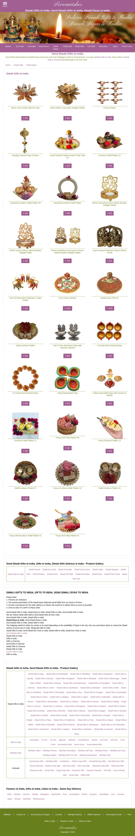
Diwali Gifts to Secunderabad (113, 725)
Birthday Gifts (15, 753)
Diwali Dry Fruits (49, 569)
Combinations (83, 740)
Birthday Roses (101, 750)
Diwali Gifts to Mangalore (75, 706)
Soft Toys (114, 740)
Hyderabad (55, 794)
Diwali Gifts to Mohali (36, 711)
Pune (65, 794)
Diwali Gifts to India (103, 57)
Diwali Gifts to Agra (36, 674)
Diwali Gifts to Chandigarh (99, 683)
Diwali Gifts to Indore (39, 697)
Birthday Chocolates (67, 750)
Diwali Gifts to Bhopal (52, 683)
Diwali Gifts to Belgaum (65, 678)
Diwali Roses (52, 574)
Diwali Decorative (82, 574)
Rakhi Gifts (85, 775)
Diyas (115, 46)
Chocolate (32, 46)
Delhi (9, 794)
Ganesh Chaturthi (94, 770)
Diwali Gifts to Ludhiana (52, 706)
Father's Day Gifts (79, 761)
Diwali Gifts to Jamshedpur (47, 702)
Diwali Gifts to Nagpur (97, 711)
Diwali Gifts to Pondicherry (64, 720)
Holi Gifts (107, 770)
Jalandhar (27, 799)
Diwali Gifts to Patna (43, 720)
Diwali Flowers (39, 574)
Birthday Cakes (34, 750)
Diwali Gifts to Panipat (101, 715)
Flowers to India (66, 821)
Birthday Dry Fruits (117, 750)
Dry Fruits (20, 46)
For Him (53, 740)
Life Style (91, 46)
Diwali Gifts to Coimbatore (67, 688)
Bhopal (17, 799)
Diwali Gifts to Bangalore (102, 674)
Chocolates (34, 740)
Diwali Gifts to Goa (74, 692)
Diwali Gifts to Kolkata (110, 702)
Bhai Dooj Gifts (117, 766)
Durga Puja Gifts (63, 770)
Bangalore (44, 794)
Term (129, 814)
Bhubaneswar (39, 799)
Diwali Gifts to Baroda (44, 678)
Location (58, 814)
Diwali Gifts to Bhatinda (86, 678)
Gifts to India (16, 742)
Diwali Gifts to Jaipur (79, 697)
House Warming (36, 766)
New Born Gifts (69, 766)
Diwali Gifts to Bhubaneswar (74, 683)
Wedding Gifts (51, 761)
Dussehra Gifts (78, 770)
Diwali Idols (79, 46)
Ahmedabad (74, 794)
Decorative (103, 46)
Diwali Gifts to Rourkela (45, 725)
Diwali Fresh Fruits (112, 574)
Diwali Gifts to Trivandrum (38, 729)
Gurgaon (93, 794)
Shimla (84, 794)
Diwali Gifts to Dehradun (90, 688)
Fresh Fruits (127, 46)
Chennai (26, 794)
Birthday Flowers (50, 750)
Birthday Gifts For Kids (68, 755)
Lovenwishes (67, 4)
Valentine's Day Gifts (100, 766)
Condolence (65, 761)
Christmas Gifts (36, 770)
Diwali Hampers (112, 569)
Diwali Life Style (66, 574)
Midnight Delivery (75, 814)
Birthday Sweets (49, 755)
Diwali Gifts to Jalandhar (100, 697)
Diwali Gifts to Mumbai (56, 711)
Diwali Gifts (67, 46)
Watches (72, 740)
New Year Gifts (84, 766)
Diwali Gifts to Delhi (111, 688)
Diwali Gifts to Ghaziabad (53, 692)
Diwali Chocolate (65, 569)
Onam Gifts (73, 775)
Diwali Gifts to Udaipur (60, 729)
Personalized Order (114, 814)
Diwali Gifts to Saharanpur (87, 725)
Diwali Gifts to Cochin (45, 688)
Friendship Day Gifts (97, 761)
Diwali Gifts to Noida (58, 715)
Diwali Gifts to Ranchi (66, 725)
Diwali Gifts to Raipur (104, 720)
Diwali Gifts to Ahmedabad (57, 674)
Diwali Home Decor (82, 569)
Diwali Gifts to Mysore (76, 711)
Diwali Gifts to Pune (86, 720)
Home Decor (43, 46)
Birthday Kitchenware (88, 755)
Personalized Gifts (94, 744)
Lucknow (120, 794)
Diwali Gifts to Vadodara (82, 729)
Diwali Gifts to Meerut (117, 706)
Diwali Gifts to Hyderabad (115, 692)
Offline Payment (93, 814)
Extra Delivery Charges (40, 814)
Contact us (21, 814)
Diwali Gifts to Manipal (97, 706)
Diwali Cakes (55, 47)
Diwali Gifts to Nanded (117, 711)
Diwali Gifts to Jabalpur (59, 697)
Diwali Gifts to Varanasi (103, 729)
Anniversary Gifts (36, 761)
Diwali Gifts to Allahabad (80, 674)
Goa (113, 794)
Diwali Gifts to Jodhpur (69, 702)
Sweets (8, 46)
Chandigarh (104, 794)
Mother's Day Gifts (53, 766)
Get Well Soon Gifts (116, 761)
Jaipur (9, 799)
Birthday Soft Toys (85, 750)
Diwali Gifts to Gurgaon (93, 692)
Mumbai (17, 794)
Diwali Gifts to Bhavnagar (108, 678)
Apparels (62, 740)
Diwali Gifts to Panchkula (79, 715)
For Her (44, 740)
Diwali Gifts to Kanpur (90, 702)
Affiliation (7, 814)
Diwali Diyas (97, 574)
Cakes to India (85, 821)
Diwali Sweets (34, 569)
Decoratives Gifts (65, 744)
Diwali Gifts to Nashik (39, 715)
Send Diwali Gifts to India (16, 633)
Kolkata (35, 794)
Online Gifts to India (14, 652)
